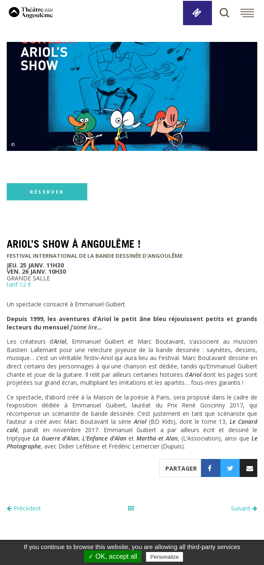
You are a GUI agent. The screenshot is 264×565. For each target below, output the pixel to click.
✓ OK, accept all (112, 556)
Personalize (164, 557)
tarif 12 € (19, 284)
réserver (47, 192)
